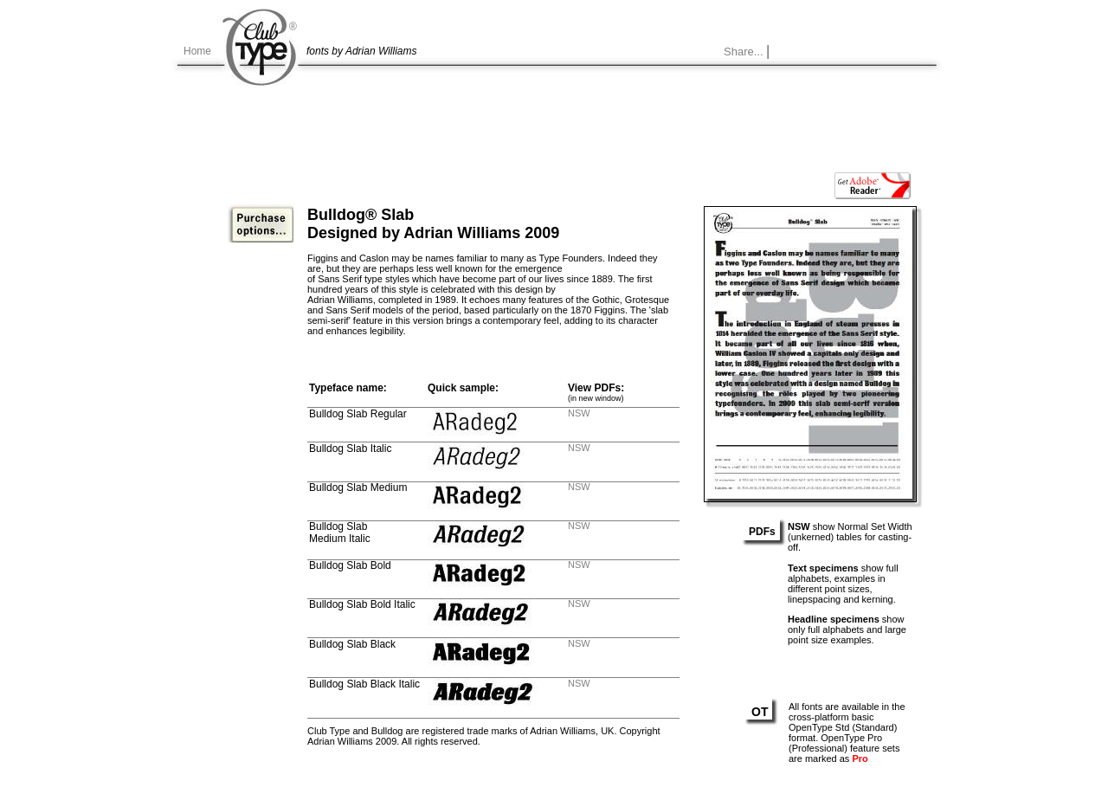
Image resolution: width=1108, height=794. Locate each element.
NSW (579, 413)
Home (197, 51)
